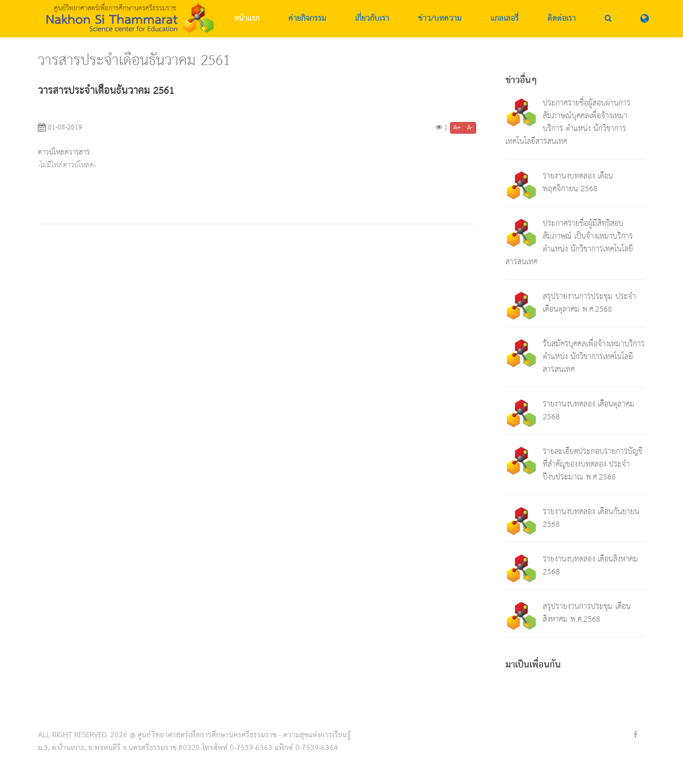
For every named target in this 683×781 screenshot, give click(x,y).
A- (470, 128)
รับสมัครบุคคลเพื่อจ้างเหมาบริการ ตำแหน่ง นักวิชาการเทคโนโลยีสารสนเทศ (594, 357)
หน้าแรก (247, 18)
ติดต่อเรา (562, 18)
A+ (457, 128)
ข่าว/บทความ (440, 18)
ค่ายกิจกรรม (307, 18)
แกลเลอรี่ (505, 18)
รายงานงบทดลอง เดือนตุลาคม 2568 (588, 410)
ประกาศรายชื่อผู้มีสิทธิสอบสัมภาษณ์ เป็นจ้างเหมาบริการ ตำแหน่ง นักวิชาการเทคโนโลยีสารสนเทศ (569, 242)
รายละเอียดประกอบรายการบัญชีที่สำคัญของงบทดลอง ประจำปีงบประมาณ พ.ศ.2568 (592, 464)
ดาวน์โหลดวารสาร (64, 152)
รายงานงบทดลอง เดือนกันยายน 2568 (591, 518)
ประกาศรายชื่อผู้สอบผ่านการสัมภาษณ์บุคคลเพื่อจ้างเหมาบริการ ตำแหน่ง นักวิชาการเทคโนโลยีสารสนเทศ (567, 122)
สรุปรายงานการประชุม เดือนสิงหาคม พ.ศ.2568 (587, 613)
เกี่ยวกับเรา (372, 18)
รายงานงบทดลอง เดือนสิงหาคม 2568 (590, 565)
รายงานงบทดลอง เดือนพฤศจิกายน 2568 (578, 182)
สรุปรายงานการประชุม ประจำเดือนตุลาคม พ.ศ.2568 (589, 302)
